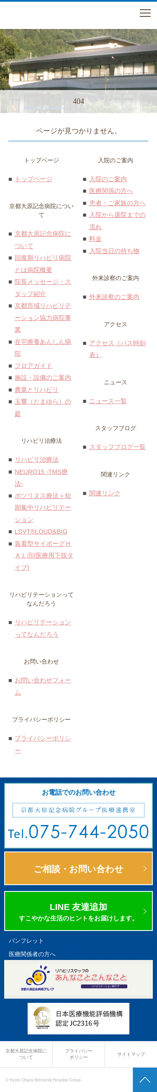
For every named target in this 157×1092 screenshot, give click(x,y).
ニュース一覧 (108, 401)
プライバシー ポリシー (79, 1054)
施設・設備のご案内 (43, 377)
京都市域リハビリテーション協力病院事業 (43, 317)
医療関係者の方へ (32, 954)
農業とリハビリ (37, 389)
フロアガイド (33, 365)
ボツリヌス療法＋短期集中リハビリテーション (43, 507)
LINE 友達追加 (78, 912)
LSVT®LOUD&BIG (41, 531)
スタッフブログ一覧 (117, 446)
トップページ (33, 178)
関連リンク (105, 493)
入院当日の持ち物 (114, 250)
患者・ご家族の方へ (117, 202)
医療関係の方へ (111, 190)
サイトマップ (131, 1054)
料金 (95, 238)
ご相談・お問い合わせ (78, 869)
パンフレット (26, 940)
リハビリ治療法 (37, 459)
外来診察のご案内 (114, 296)
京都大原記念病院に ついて (26, 1054)
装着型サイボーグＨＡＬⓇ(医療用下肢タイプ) (44, 555)
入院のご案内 (108, 178)
